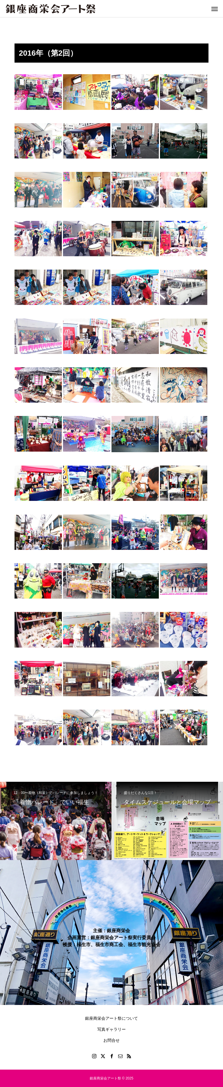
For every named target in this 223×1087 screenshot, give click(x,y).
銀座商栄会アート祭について (111, 1018)
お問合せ (111, 1040)
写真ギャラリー (111, 1029)
